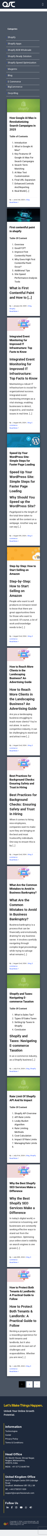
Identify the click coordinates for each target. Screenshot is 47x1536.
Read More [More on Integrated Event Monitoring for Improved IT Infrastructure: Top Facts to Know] (13, 428)
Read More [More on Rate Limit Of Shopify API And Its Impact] (13, 1158)
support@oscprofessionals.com (19, 1493)
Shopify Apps (14, 43)
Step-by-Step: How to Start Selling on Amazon (23, 570)
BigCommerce (15, 86)
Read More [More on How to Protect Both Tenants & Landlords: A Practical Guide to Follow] (13, 1371)
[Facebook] (12, 1507)
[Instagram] (16, 1507)
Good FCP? (20, 248)
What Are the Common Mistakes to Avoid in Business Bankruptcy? (23, 888)
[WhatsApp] (26, 1507)
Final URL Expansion (25, 180)
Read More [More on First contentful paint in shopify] (13, 311)
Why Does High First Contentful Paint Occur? (25, 263)
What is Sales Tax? (24, 1014)
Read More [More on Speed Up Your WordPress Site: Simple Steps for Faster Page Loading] (13, 541)
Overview (19, 244)
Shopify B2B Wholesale (19, 50)
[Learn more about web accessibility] (18, 4)
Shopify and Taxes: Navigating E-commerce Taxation (22, 997)
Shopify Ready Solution (19, 56)
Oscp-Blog (13, 93)
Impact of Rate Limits (26, 1139)
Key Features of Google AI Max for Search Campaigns (24, 157)
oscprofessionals (30, 1521)
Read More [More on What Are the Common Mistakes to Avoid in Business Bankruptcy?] (13, 969)
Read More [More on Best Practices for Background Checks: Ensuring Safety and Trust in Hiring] (13, 860)
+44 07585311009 (17, 1489)
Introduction (21, 142)
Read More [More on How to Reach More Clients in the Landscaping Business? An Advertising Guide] (13, 751)
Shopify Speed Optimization (22, 62)
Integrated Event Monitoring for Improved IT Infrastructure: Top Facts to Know (21, 344)
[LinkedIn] (8, 1507)
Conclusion (20, 1029)
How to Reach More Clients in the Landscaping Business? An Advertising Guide (21, 674)
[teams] (31, 1507)
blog (27, 200)
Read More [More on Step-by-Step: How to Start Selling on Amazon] (13, 641)
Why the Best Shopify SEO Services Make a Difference (23, 1187)
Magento (12, 69)
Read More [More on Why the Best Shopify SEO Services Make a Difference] (13, 1262)
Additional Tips (22, 270)
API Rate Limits (22, 1117)
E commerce (14, 81)
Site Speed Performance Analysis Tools (26, 278)
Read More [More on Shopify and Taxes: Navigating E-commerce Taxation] (13, 1071)
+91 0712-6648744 (20, 1467)
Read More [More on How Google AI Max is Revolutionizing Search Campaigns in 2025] (13, 202)
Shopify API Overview (25, 1113)
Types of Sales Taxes (25, 1018)
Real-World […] (22, 191)
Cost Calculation (23, 1135)
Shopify (12, 309)
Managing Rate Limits (26, 1143)
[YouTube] (21, 1507)
